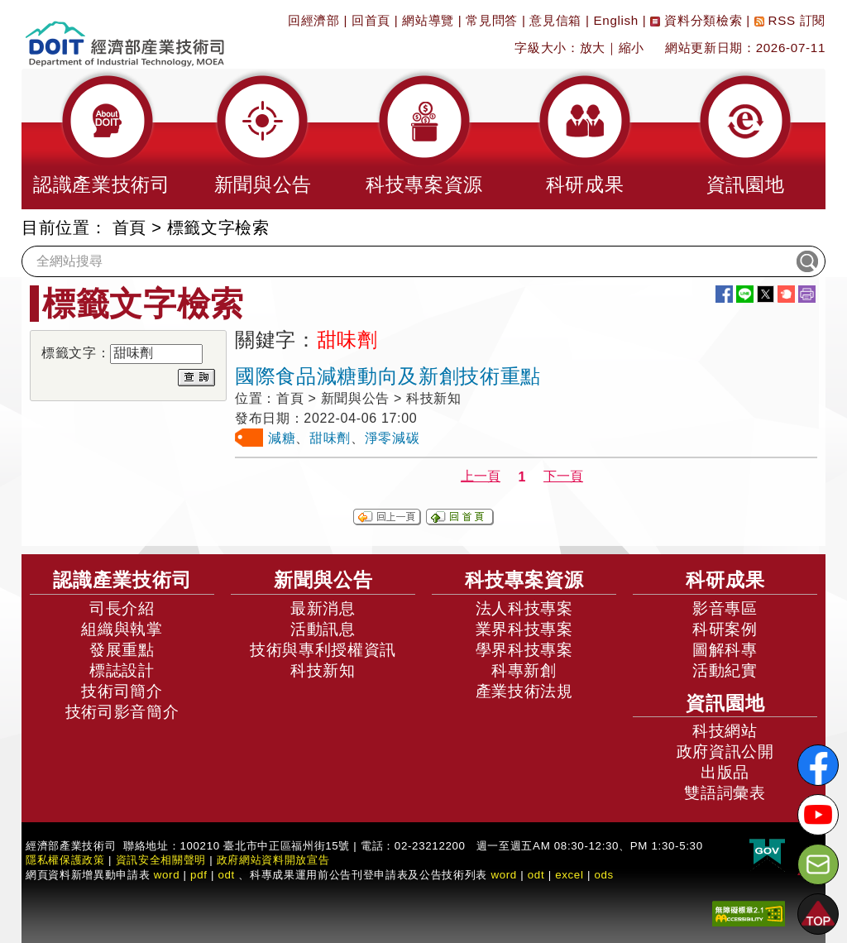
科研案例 (725, 629)
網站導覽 (428, 20)
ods (603, 875)
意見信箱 (555, 20)
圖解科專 (725, 649)
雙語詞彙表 (724, 793)
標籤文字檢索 (218, 227)
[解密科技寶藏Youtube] (818, 814)
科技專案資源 (524, 580)
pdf (199, 875)
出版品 (725, 772)
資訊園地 (725, 703)
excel (569, 875)
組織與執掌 (121, 629)
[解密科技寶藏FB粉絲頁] (818, 765)
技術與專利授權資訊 (323, 649)
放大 (592, 48)
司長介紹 (122, 608)
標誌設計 (122, 670)
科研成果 (725, 580)
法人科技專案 (524, 608)
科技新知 (323, 670)
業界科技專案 (524, 629)
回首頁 (371, 20)
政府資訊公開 (725, 751)
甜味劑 (330, 438)
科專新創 (524, 670)
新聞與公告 (323, 580)
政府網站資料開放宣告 (273, 860)
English (616, 20)
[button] (102, 139)
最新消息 (323, 608)
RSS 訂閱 (789, 20)
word (503, 875)
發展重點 (122, 649)
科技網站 (725, 731)
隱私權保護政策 (65, 860)
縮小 (631, 48)
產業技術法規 (524, 691)
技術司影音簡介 (122, 711)
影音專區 (725, 608)
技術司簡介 (121, 691)
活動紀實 (725, 670)
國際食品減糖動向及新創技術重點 (388, 376)
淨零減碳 (392, 438)
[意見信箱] (818, 864)
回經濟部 (314, 20)
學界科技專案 (524, 649)
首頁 (129, 227)
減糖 (281, 438)
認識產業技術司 (122, 580)
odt (226, 875)
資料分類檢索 (696, 20)
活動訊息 (323, 629)
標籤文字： (75, 353)
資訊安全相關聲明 (161, 860)
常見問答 (492, 20)
